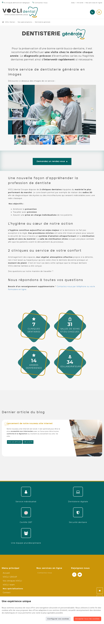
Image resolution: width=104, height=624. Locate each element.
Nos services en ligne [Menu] (49, 568)
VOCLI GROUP (10, 577)
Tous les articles (14, 442)
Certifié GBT (26, 522)
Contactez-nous (39, 3)
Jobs (73, 3)
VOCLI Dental (8, 22)
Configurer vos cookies (58, 619)
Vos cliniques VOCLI (12, 581)
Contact (6, 592)
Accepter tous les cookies (87, 619)
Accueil (6, 573)
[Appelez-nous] (92, 12)
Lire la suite (28, 442)
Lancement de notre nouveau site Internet (30, 424)
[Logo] (20, 12)
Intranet (80, 3)
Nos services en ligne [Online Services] (94, 3)
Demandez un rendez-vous (52, 161)
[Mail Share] (100, 591)
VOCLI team (9, 585)
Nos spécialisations (25, 22)
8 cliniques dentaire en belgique (16, 3)
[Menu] (99, 12)
